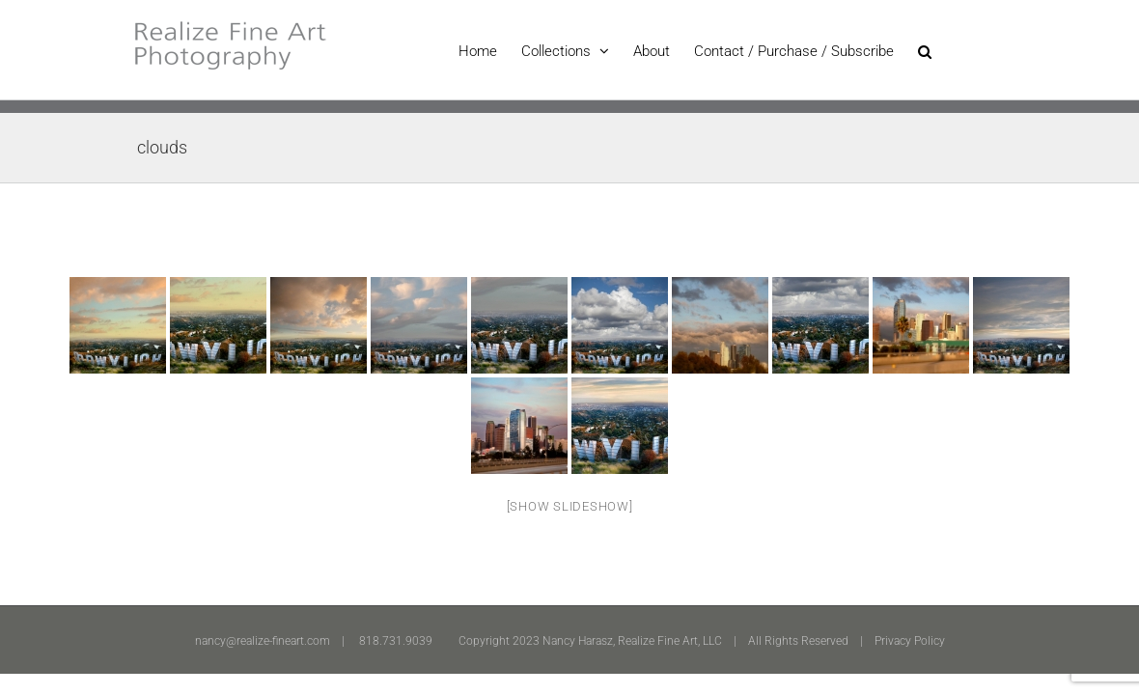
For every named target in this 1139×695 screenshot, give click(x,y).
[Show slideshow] (570, 506)
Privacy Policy (910, 641)
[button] (949, 49)
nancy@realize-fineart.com (262, 641)
